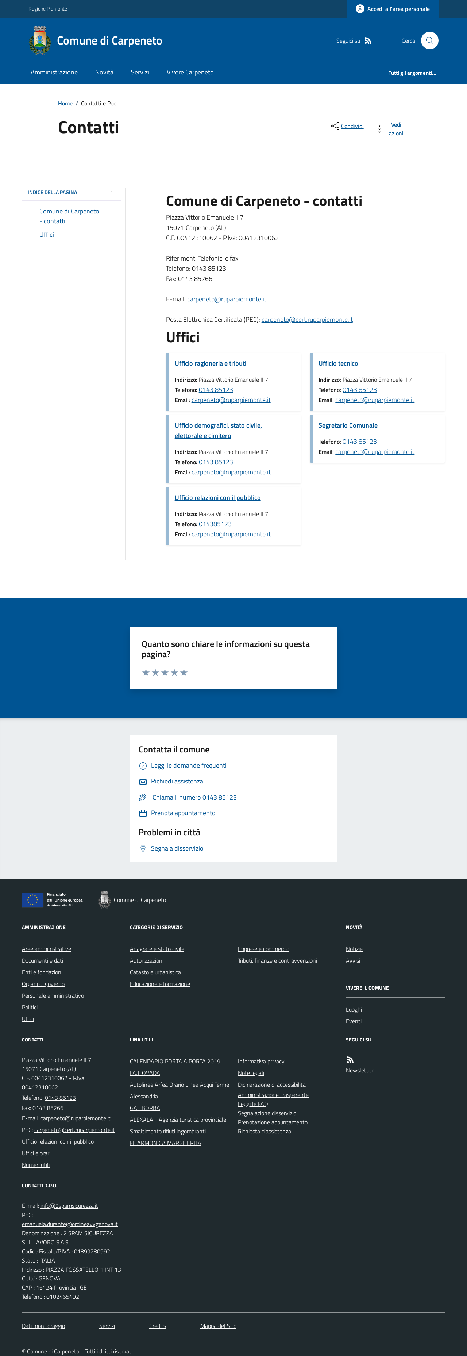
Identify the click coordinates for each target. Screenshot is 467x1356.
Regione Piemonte (47, 8)
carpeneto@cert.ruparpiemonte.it (307, 319)
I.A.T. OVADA (145, 1072)
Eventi (354, 1021)
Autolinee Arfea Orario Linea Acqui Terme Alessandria (179, 1090)
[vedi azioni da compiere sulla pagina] (391, 129)
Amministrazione (54, 72)
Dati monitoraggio (43, 1325)
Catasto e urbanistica (155, 972)
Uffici (28, 1018)
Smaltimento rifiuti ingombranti (168, 1131)
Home (65, 103)
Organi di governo (43, 983)
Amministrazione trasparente (273, 1094)
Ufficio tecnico (338, 363)
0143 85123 (216, 389)
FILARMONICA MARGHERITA (165, 1143)
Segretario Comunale (348, 425)
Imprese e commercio (263, 948)
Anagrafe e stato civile (157, 948)
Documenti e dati (42, 960)
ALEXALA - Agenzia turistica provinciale (178, 1119)
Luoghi (354, 1009)
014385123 (215, 524)
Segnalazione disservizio (267, 1113)
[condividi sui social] (346, 126)
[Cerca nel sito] (427, 40)
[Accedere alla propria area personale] (393, 9)
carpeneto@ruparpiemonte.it (226, 299)
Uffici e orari (36, 1153)
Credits (157, 1325)
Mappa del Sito (218, 1325)
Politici (30, 1007)
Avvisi (353, 960)
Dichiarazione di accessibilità (272, 1084)
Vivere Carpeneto (190, 72)
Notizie (354, 948)
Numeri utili (36, 1164)
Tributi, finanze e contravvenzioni (277, 960)
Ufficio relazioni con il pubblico (218, 497)
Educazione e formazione (160, 983)
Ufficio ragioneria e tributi (210, 363)
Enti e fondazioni (42, 972)
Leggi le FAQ (253, 1103)
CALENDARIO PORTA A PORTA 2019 (175, 1061)
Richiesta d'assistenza (264, 1131)
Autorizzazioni (146, 960)
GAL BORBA (145, 1107)
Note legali (251, 1072)
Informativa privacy (261, 1061)
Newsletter (359, 1070)
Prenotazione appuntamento (273, 1122)
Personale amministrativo (53, 995)
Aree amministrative (46, 948)
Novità (104, 72)
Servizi (140, 72)
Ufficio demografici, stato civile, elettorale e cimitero (218, 430)
